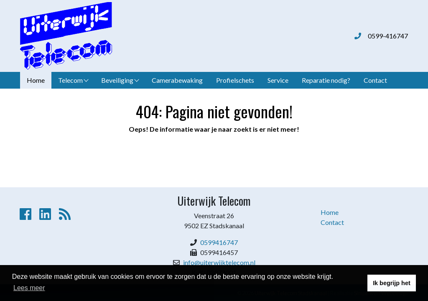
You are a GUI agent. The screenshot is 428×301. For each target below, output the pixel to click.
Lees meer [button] (29, 287)
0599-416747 (388, 36)
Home (36, 80)
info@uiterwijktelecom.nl (219, 262)
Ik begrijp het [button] (391, 283)
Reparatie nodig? (326, 80)
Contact (375, 80)
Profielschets (235, 80)
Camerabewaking (177, 80)
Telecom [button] (73, 80)
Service (278, 80)
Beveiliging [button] (120, 80)
